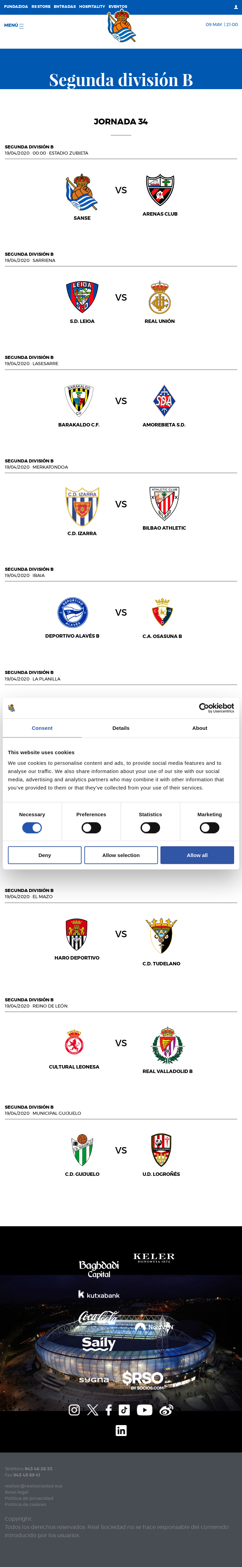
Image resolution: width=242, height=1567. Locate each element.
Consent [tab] (42, 728)
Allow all (197, 855)
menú (14, 25)
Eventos (118, 7)
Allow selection (121, 855)
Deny (44, 855)
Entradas (65, 7)
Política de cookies (25, 1505)
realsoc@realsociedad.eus (33, 1486)
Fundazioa (16, 7)
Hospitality (92, 7)
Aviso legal (16, 1492)
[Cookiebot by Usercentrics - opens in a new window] (204, 708)
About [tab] (199, 728)
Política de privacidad (29, 1498)
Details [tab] (121, 728)
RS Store (41, 7)
